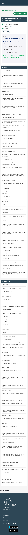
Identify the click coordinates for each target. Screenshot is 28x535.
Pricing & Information (8, 515)
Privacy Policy (6, 520)
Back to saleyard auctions (8, 10)
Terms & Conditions (8, 518)
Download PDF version (20, 13)
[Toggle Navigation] (24, 3)
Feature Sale (6, 31)
